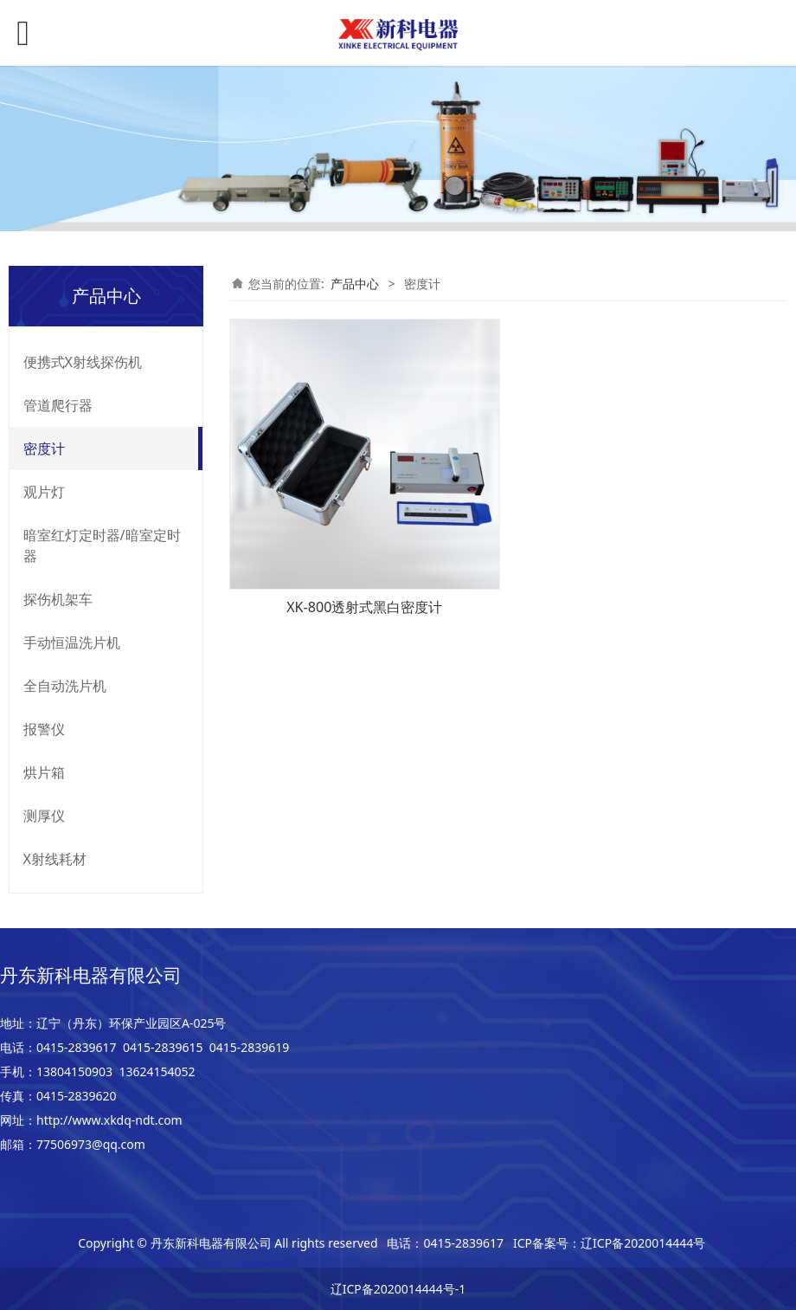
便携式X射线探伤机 (82, 361)
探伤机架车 (58, 599)
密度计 (44, 448)
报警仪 (44, 729)
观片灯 (44, 491)
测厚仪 (44, 815)
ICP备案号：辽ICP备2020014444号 (609, 1243)
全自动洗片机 (64, 685)
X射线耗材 (55, 858)
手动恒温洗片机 (71, 642)
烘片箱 (44, 772)
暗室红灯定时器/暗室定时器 (102, 545)
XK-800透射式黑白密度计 (364, 606)
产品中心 (355, 283)
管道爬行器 (58, 405)
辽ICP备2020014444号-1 (398, 1289)
